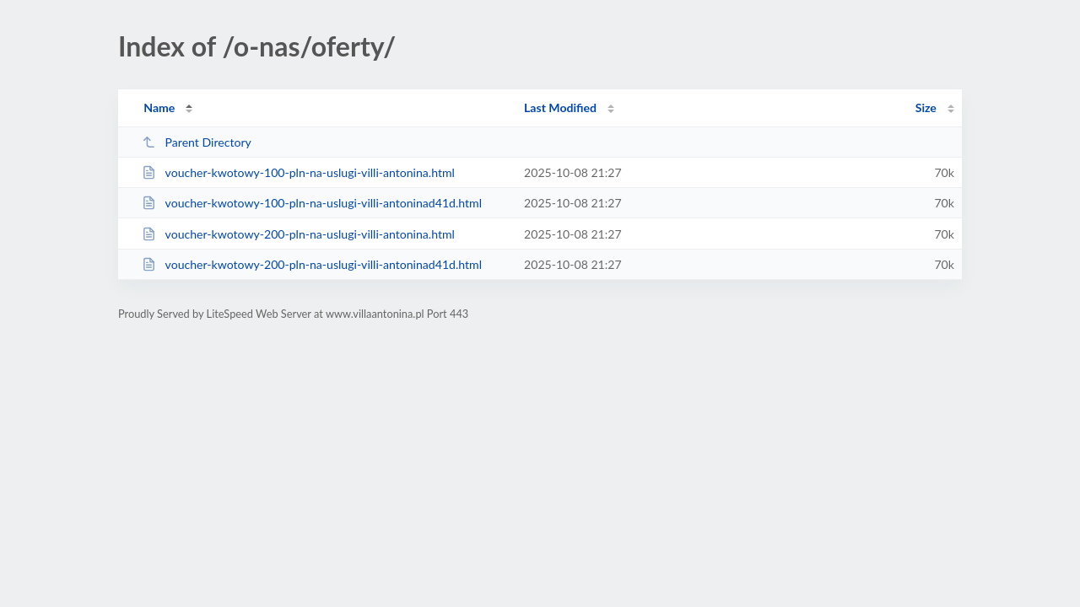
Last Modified (560, 107)
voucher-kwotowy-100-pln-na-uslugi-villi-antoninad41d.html (312, 203)
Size (926, 107)
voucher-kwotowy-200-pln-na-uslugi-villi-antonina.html (298, 234)
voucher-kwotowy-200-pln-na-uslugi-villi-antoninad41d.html (312, 264)
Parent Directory (196, 142)
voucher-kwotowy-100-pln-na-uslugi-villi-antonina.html (298, 172)
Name (159, 107)
